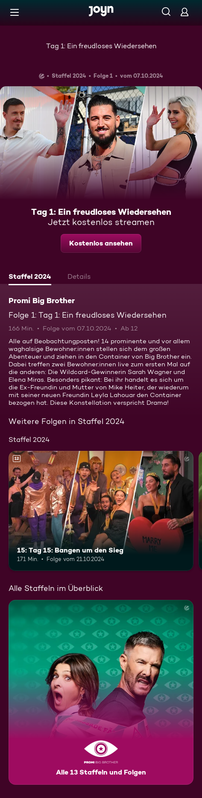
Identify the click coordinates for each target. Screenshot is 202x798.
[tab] (30, 277)
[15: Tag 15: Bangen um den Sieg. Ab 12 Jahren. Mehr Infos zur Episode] (101, 511)
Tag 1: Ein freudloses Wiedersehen (101, 46)
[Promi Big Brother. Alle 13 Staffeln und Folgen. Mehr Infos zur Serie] (101, 692)
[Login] (184, 11)
